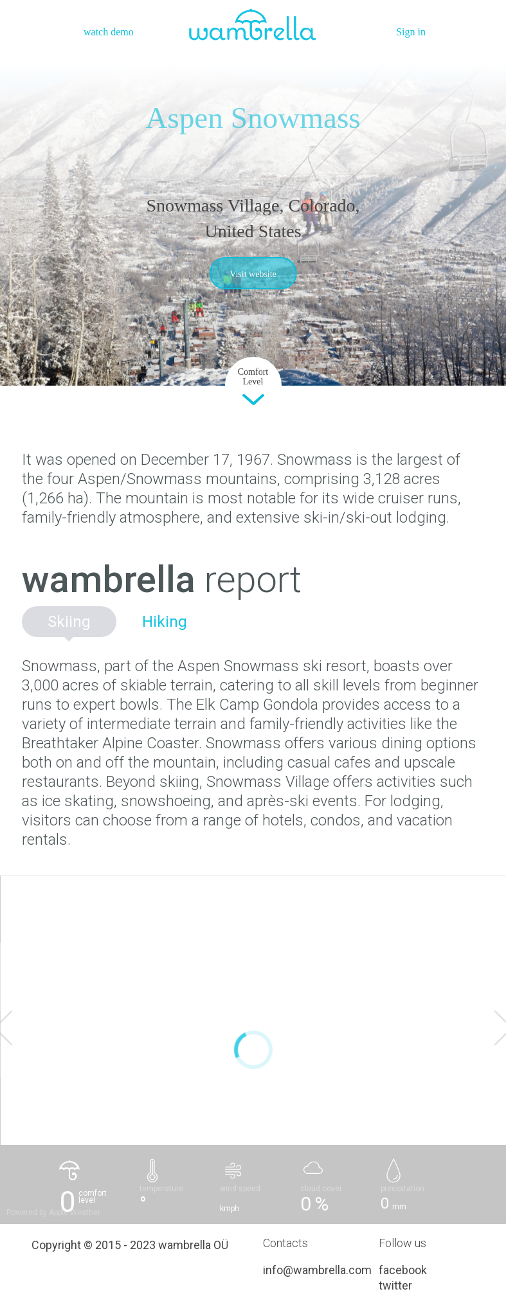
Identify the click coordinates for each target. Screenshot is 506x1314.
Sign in (411, 31)
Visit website (253, 274)
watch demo (109, 31)
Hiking (164, 622)
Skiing (69, 622)
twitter (395, 1285)
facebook (403, 1270)
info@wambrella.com (317, 1270)
